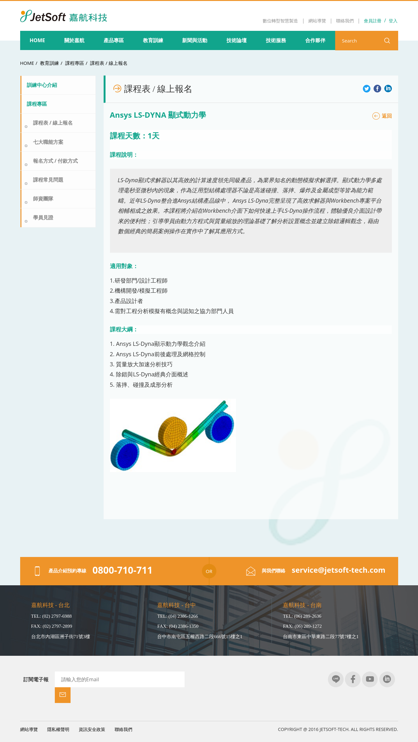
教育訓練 (49, 63)
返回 (382, 115)
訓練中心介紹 (42, 85)
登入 (393, 21)
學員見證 (43, 217)
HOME (27, 63)
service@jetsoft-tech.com (338, 570)
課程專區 (74, 63)
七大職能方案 (48, 141)
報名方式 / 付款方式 (55, 160)
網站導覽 (29, 714)
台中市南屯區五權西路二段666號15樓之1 (199, 636)
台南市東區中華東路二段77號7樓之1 (320, 636)
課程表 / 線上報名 (108, 63)
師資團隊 (43, 198)
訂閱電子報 (36, 679)
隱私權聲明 (58, 714)
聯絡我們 (123, 714)
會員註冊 (372, 21)
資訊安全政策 (92, 714)
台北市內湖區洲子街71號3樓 (60, 636)
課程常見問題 (48, 179)
